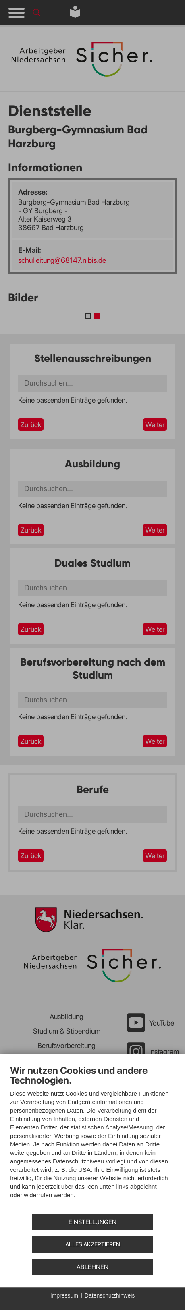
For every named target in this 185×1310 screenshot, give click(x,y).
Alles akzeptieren (92, 1244)
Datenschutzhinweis (110, 1295)
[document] (92, 1138)
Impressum (64, 1295)
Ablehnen (92, 1267)
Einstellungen (92, 1222)
